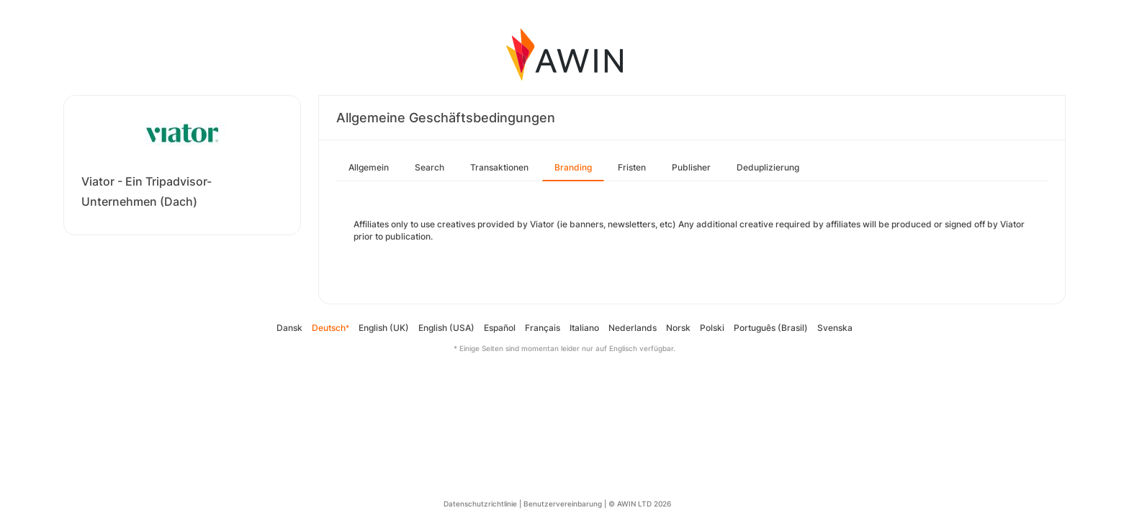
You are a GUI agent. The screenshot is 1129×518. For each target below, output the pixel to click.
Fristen (632, 167)
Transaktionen (499, 167)
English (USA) (446, 327)
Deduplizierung (768, 167)
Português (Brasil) (771, 327)
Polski (712, 327)
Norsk (678, 327)
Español (500, 327)
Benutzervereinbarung (562, 503)
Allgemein (368, 167)
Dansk (289, 327)
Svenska (835, 327)
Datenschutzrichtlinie (480, 503)
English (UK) (384, 327)
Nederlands (632, 327)
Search (429, 167)
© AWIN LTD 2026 (639, 503)
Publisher (691, 167)
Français (542, 327)
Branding (573, 167)
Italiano (584, 327)
